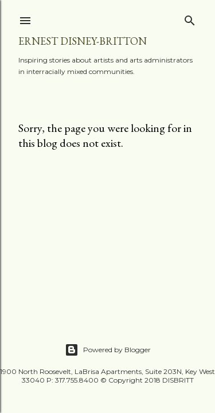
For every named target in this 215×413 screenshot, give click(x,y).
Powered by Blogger (108, 350)
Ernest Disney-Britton (82, 41)
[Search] (190, 18)
